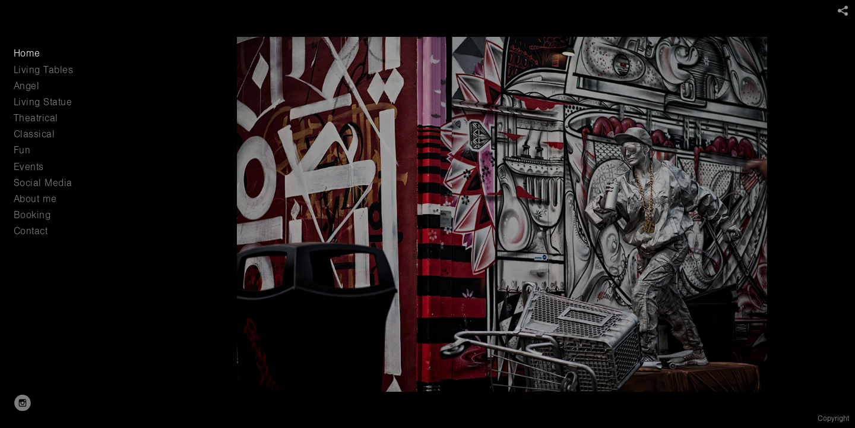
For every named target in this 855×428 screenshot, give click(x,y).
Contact (31, 231)
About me (35, 198)
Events (29, 166)
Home (27, 53)
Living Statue (43, 102)
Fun (22, 150)
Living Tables (44, 69)
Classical (34, 134)
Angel (27, 86)
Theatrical (36, 118)
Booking (32, 215)
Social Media (43, 182)
